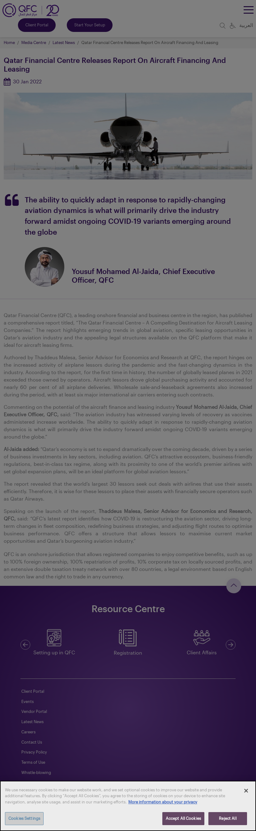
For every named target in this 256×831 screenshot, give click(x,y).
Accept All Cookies (183, 818)
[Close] (246, 791)
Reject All (227, 818)
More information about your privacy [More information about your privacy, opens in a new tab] (162, 801)
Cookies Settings (24, 818)
